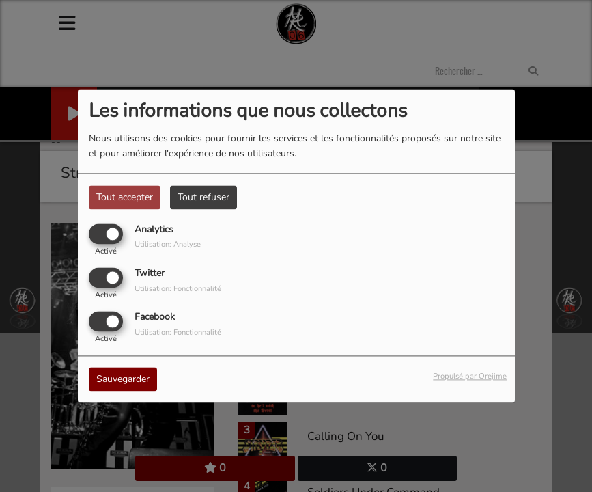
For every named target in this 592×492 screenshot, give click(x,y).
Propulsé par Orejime (470, 377)
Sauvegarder (123, 379)
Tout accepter (124, 197)
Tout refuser (203, 197)
